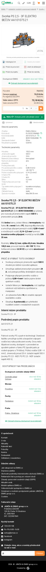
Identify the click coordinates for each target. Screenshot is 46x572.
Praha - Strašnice (12, 413)
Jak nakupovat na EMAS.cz (12, 468)
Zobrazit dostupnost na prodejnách (23, 83)
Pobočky (4, 449)
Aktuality (4, 443)
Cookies (4, 496)
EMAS (3, 9)
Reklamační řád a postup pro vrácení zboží (18, 476)
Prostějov (9, 389)
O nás (3, 441)
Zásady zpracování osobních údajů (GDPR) (18, 479)
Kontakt (4, 438)
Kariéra (4, 452)
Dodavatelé (5, 455)
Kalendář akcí (6, 446)
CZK (29, 3)
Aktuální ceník (6, 482)
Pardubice (9, 401)
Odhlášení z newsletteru (10, 458)
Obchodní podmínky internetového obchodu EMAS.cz (22, 474)
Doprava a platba (8, 471)
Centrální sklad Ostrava (11, 378)
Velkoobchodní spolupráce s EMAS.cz (16, 488)
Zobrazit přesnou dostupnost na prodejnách (23, 421)
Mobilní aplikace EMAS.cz (11, 485)
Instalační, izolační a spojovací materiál (22, 9)
